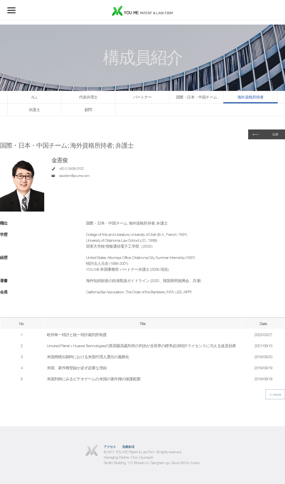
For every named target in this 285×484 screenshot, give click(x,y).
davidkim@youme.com (74, 176)
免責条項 (128, 447)
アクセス (110, 447)
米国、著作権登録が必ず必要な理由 (77, 368)
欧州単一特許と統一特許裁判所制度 (77, 334)
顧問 (88, 109)
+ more (275, 394)
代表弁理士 (88, 97)
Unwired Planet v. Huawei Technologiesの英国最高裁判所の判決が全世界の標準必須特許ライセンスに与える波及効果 (141, 345)
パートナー (142, 97)
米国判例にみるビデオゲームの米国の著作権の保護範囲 (93, 379)
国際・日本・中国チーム (196, 97)
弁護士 (34, 109)
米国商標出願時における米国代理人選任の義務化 (88, 357)
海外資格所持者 (250, 97)
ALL (34, 97)
